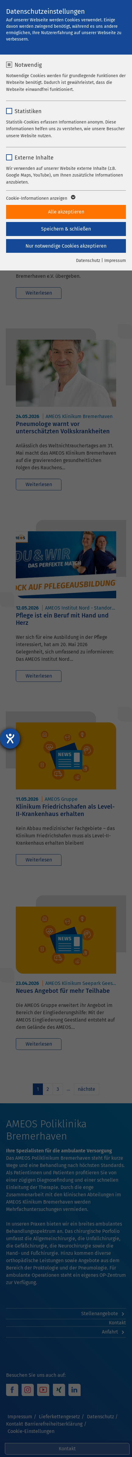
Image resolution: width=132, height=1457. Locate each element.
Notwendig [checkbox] (28, 65)
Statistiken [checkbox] (28, 111)
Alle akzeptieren (66, 212)
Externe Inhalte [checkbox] (34, 157)
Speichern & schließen (66, 229)
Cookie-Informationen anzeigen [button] (40, 198)
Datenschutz (88, 260)
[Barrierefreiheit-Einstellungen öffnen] (10, 738)
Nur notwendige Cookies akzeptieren (66, 246)
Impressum (115, 260)
